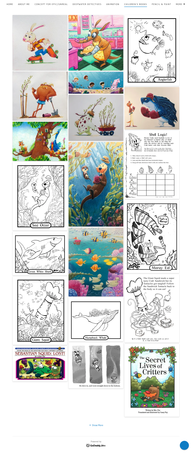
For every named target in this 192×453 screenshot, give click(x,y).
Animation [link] (112, 4)
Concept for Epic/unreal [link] (51, 4)
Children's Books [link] (135, 4)
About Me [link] (24, 4)
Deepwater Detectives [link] (87, 4)
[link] (96, 445)
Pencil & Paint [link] (161, 4)
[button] (180, 4)
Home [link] (10, 4)
